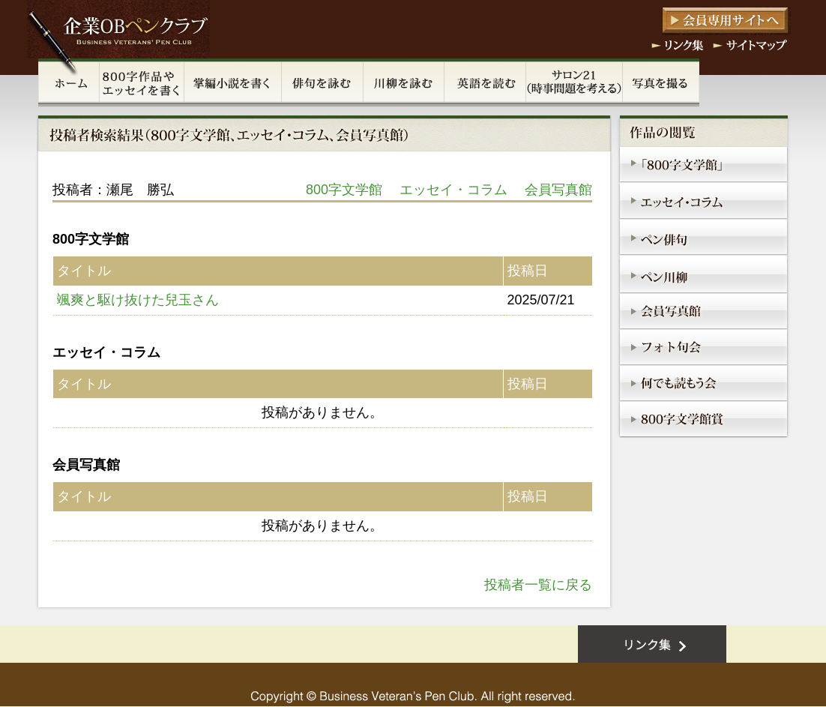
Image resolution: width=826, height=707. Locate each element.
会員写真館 (558, 189)
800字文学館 (344, 189)
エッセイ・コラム (453, 189)
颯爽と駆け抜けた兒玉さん (138, 299)
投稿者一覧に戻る (538, 584)
